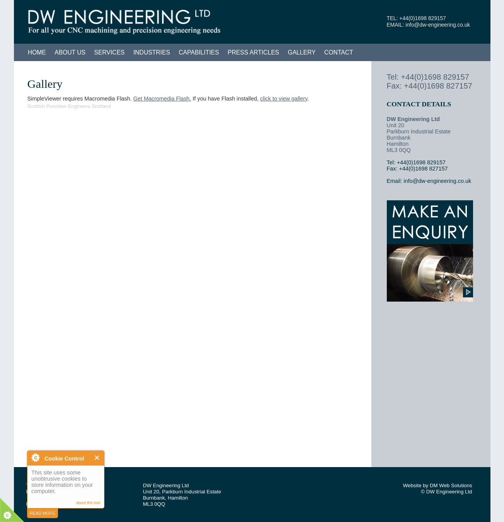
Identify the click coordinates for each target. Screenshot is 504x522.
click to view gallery (284, 99)
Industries (151, 52)
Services (109, 52)
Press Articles (253, 52)
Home (37, 52)
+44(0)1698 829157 (422, 18)
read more (43, 513)
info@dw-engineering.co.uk (437, 25)
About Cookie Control (35, 457)
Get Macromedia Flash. (162, 99)
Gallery (302, 52)
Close (97, 457)
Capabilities (199, 52)
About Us (70, 52)
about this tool (88, 503)
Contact (338, 52)
